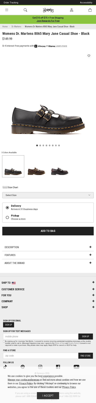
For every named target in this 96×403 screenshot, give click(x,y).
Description (48, 247)
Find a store (9, 350)
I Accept (48, 395)
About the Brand (48, 263)
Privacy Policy (73, 343)
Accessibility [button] (86, 2)
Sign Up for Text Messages (17, 331)
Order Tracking (11, 2)
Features (48, 255)
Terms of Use (60, 343)
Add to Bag (48, 230)
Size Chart (10, 187)
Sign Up (8, 325)
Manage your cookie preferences (23, 379)
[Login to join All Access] (48, 17)
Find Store (86, 356)
